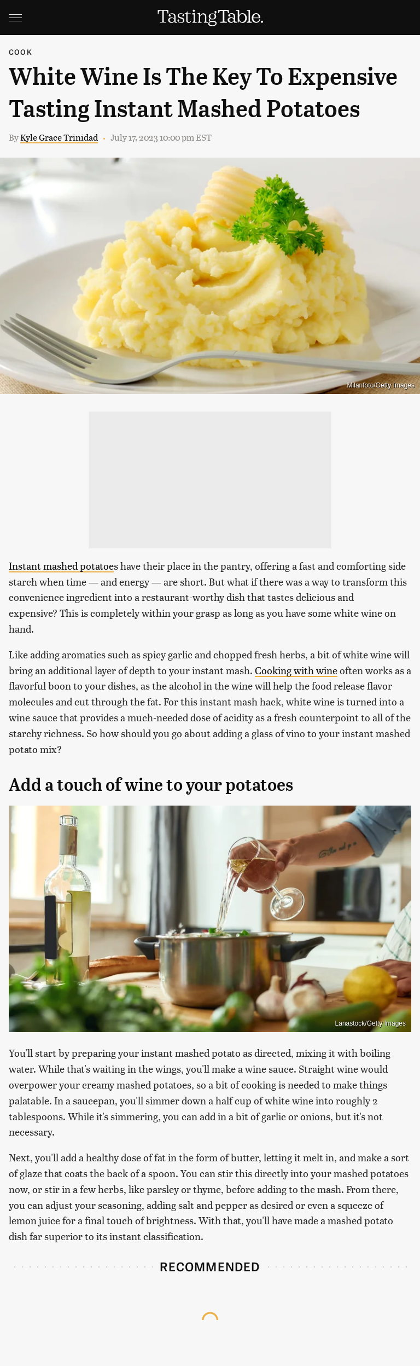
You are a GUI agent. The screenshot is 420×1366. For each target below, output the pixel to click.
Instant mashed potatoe (61, 565)
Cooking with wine (296, 670)
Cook (20, 51)
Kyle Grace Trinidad (59, 137)
